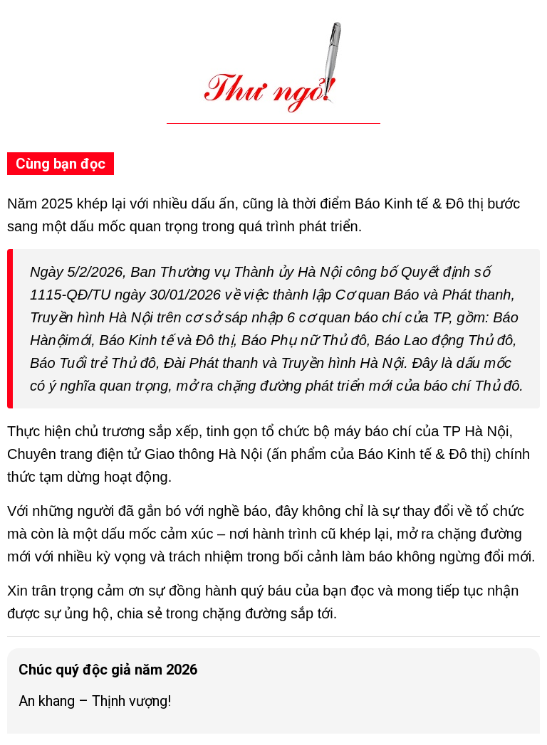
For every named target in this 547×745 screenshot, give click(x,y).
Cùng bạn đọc (60, 163)
